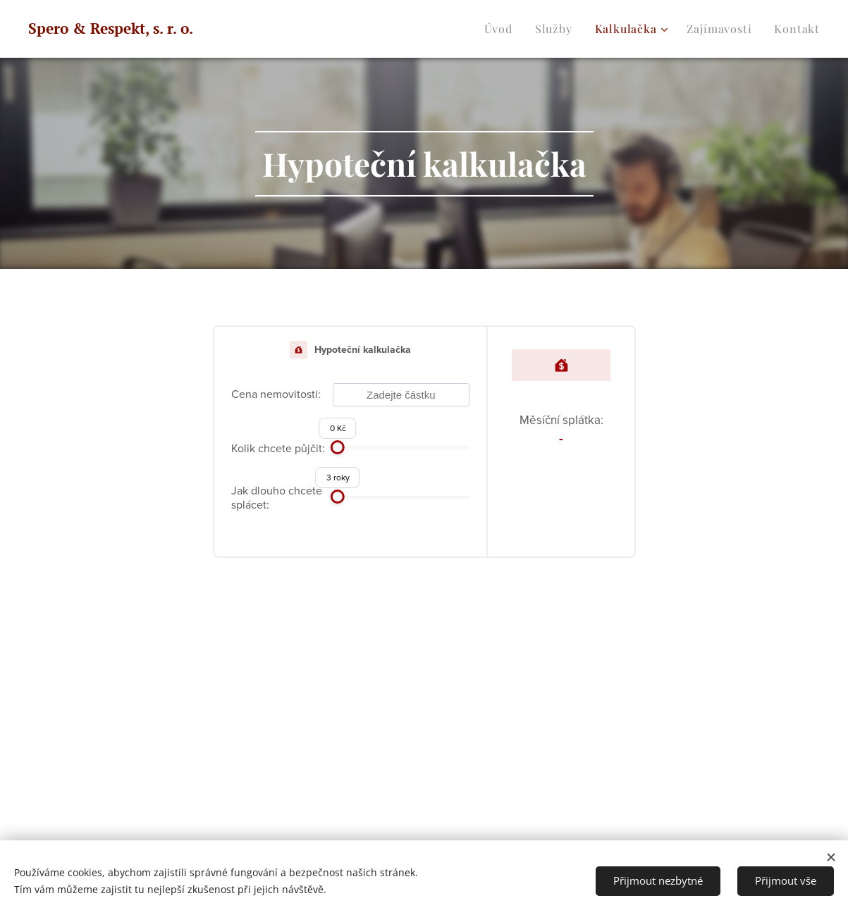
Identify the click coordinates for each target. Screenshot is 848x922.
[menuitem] (502, 28)
